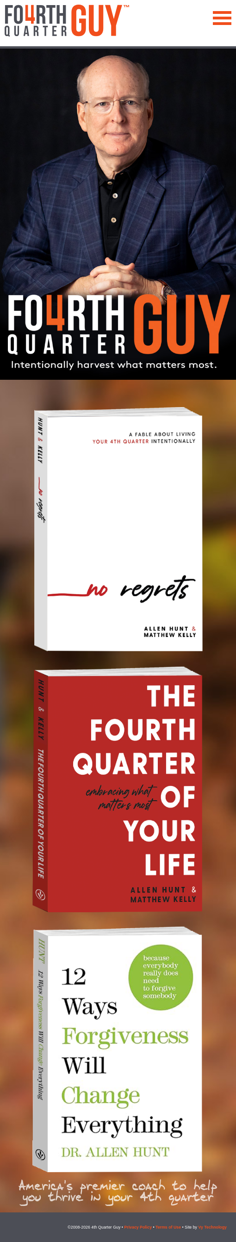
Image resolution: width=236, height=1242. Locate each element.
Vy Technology (212, 1227)
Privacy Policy (138, 1227)
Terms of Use (168, 1227)
